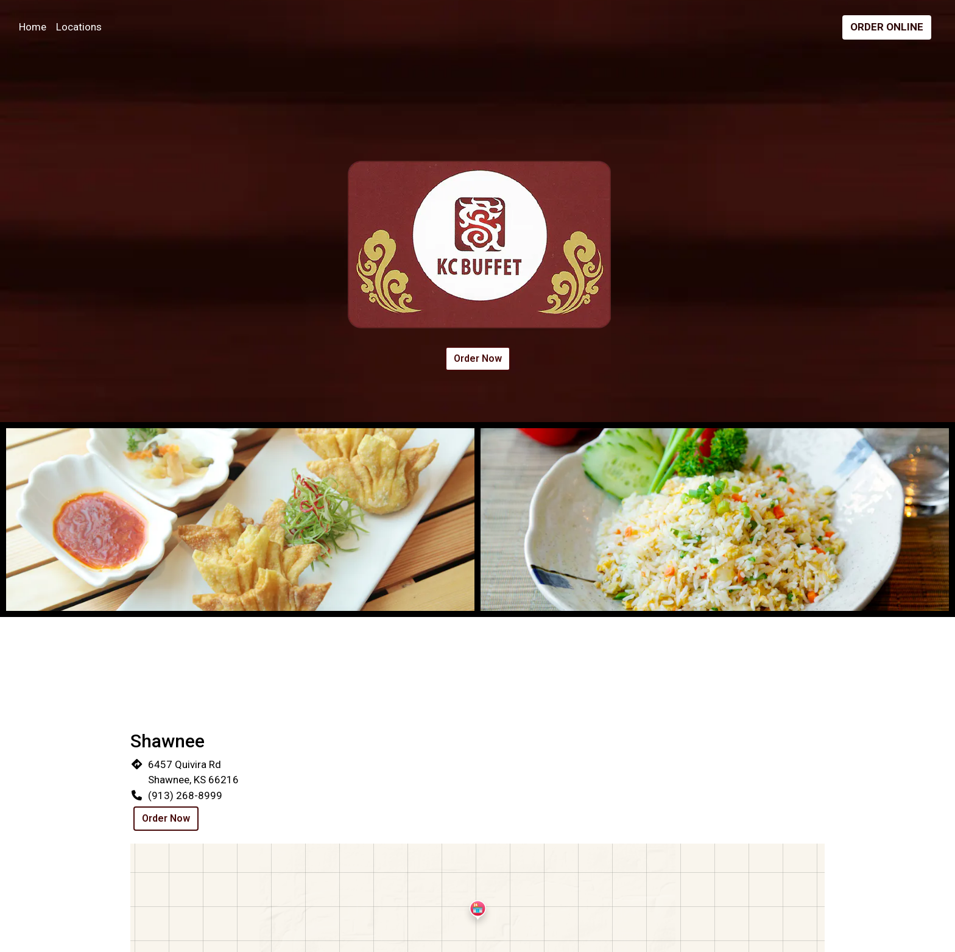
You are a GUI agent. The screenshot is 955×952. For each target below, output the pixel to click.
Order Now (478, 358)
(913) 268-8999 (185, 795)
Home (32, 27)
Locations (79, 27)
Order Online (886, 27)
